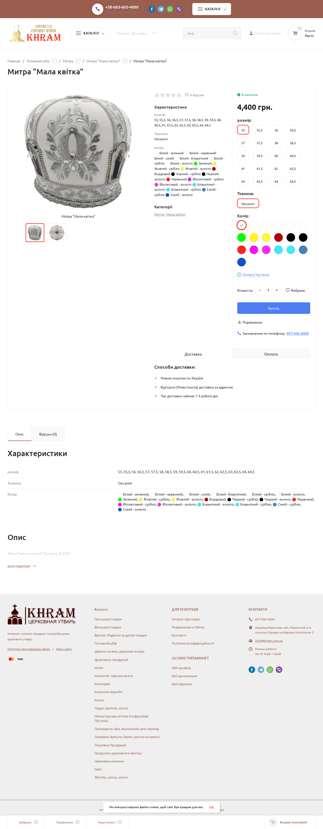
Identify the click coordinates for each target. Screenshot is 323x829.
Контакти (179, 635)
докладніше (22, 565)
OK (211, 807)
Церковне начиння (109, 761)
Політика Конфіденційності (193, 643)
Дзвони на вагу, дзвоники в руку (119, 651)
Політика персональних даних (29, 649)
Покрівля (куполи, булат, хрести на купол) (127, 737)
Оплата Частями (256, 275)
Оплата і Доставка (186, 619)
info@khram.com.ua (269, 641)
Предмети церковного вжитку (118, 753)
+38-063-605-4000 (122, 7)
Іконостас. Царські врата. (114, 675)
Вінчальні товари (108, 627)
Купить (273, 308)
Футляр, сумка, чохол (111, 777)
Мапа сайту (64, 649)
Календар (102, 683)
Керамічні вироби (108, 692)
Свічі (98, 769)
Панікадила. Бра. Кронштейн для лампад (127, 728)
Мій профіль (181, 668)
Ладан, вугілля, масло (111, 708)
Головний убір (38, 61)
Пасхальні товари (108, 619)
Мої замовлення (184, 676)
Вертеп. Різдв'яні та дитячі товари (121, 635)
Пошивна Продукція (110, 745)
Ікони (99, 667)
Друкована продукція (111, 659)
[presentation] (28, 156)
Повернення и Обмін (188, 627)
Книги (99, 700)
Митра (68, 61)
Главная (14, 61)
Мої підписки (182, 684)
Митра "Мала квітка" (103, 61)
